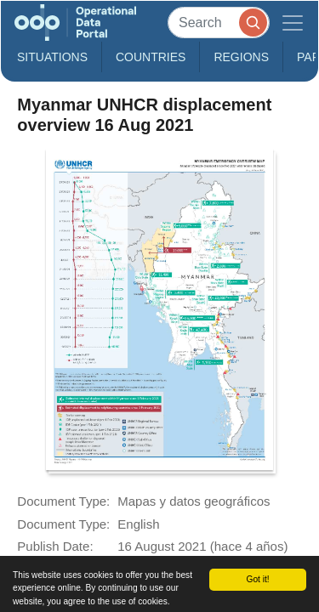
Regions (241, 57)
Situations (52, 57)
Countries (150, 57)
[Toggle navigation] (293, 22)
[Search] (219, 22)
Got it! (257, 579)
